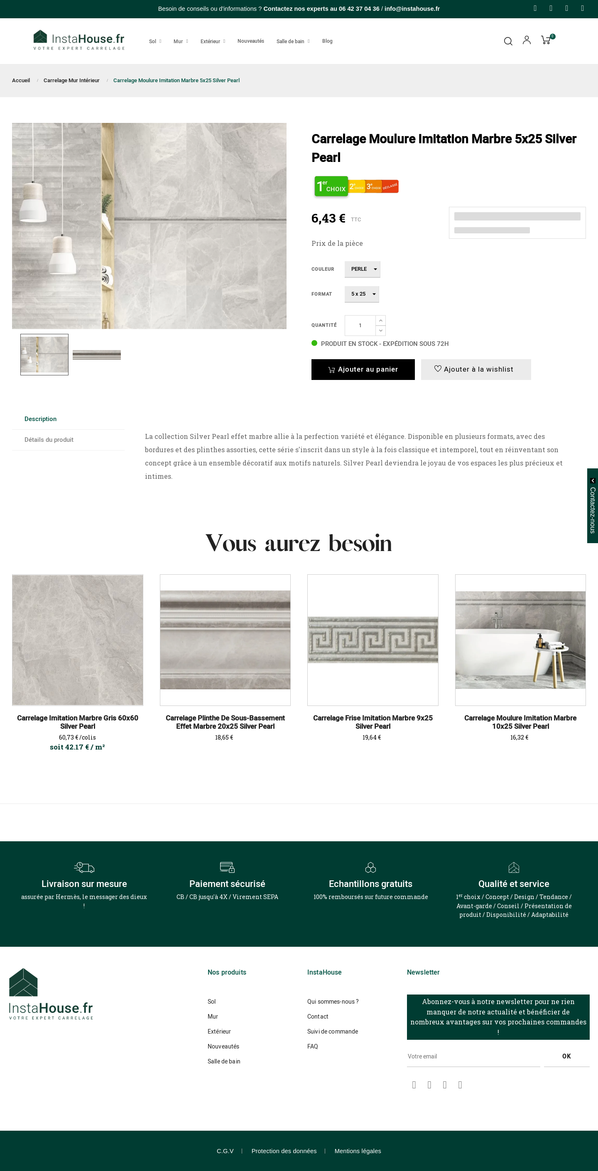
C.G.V (225, 1151)
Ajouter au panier (363, 369)
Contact (317, 1016)
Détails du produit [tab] (49, 439)
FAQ (312, 1046)
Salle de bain (224, 1061)
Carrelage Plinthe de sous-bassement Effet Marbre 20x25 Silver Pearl (225, 722)
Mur (213, 1016)
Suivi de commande (332, 1031)
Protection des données (284, 1151)
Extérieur (219, 1031)
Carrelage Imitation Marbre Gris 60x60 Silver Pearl (77, 722)
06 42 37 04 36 (359, 8)
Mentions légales (358, 1151)
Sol (212, 1001)
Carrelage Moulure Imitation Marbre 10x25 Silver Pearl (520, 722)
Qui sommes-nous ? (333, 1001)
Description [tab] (40, 419)
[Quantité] (360, 325)
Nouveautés (223, 1046)
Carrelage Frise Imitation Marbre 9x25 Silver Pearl (373, 722)
